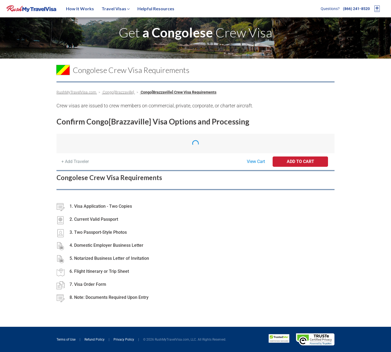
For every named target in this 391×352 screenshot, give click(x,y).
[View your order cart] (377, 8)
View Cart (256, 161)
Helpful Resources (155, 8)
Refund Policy (94, 339)
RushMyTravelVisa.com (76, 92)
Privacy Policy (124, 339)
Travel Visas (116, 8)
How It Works (80, 8)
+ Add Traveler (75, 161)
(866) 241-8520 (356, 9)
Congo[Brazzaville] (119, 92)
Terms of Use (66, 339)
